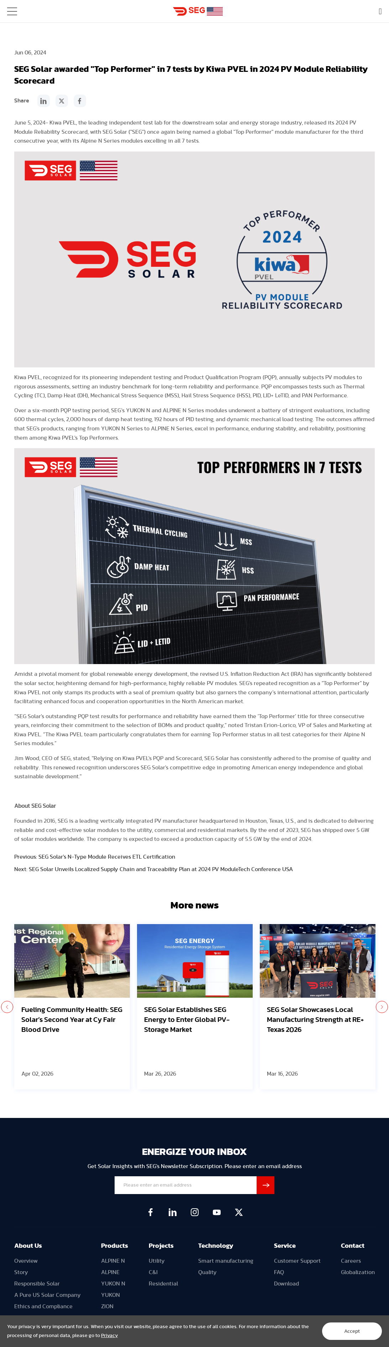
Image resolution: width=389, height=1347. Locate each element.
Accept (352, 1331)
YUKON (110, 1295)
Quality (207, 1272)
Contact (352, 1246)
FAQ (279, 1272)
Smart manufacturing (225, 1261)
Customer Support (297, 1261)
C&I (153, 1272)
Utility (157, 1261)
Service (285, 1246)
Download (286, 1284)
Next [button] (382, 1007)
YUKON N (113, 1284)
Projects (161, 1246)
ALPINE (110, 1272)
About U (26, 1246)
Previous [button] (7, 1007)
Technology (215, 1246)
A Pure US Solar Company (47, 1295)
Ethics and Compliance (43, 1306)
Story (21, 1272)
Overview (26, 1261)
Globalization (358, 1272)
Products (114, 1246)
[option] (72, 1006)
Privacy (109, 1335)
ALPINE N (113, 1261)
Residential (163, 1284)
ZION (107, 1306)
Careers (351, 1261)
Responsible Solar (37, 1284)
